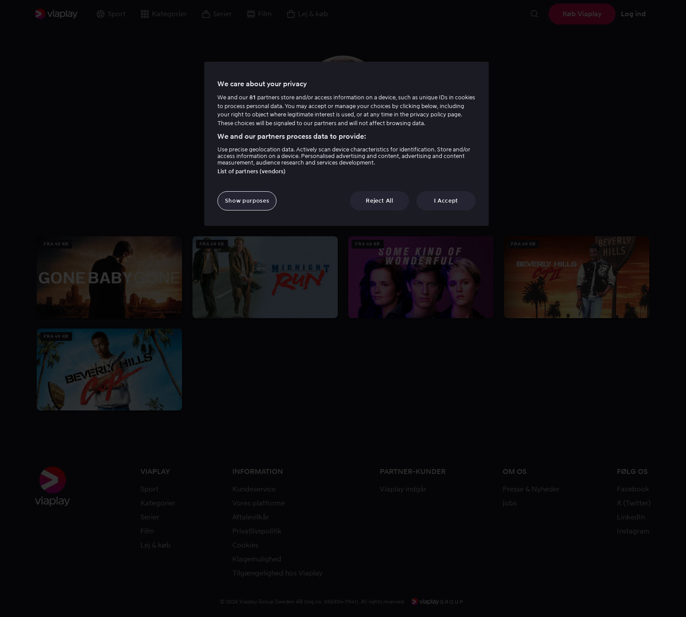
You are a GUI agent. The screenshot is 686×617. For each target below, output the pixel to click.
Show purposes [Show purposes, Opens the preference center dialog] (247, 200)
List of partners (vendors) (251, 171)
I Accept (446, 200)
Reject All (379, 200)
